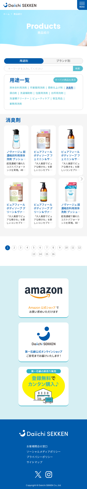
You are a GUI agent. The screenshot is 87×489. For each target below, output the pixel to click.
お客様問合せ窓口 (37, 446)
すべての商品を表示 (65, 79)
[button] (81, 178)
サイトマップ (34, 462)
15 (46, 254)
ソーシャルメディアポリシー (44, 451)
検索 (77, 68)
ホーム (6, 14)
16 (53, 254)
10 (66, 247)
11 (73, 247)
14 (40, 254)
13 (33, 254)
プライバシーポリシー (40, 457)
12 (79, 247)
